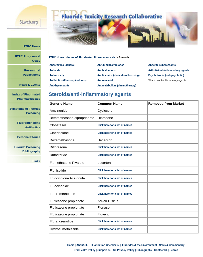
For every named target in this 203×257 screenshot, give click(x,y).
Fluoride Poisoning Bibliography (27, 149)
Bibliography (144, 250)
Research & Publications (31, 72)
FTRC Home (57, 57)
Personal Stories (28, 137)
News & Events (29, 84)
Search (174, 250)
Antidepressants (59, 85)
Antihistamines (106, 70)
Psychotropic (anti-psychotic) (166, 75)
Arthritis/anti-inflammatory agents (168, 70)
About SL (82, 245)
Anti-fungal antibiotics (110, 65)
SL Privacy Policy (124, 250)
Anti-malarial (105, 80)
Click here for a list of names (115, 125)
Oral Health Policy (84, 250)
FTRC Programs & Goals (27, 58)
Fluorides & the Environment (139, 245)
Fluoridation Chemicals (105, 245)
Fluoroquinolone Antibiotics (28, 124)
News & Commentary (172, 245)
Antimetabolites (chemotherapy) (116, 85)
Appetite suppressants (162, 65)
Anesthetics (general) (62, 65)
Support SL (104, 250)
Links (36, 161)
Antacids (54, 70)
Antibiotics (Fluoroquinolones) (67, 80)
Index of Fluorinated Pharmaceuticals (91, 57)
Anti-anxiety (56, 75)
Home (71, 245)
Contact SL (161, 250)
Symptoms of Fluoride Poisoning (24, 110)
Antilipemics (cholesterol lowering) (118, 75)
